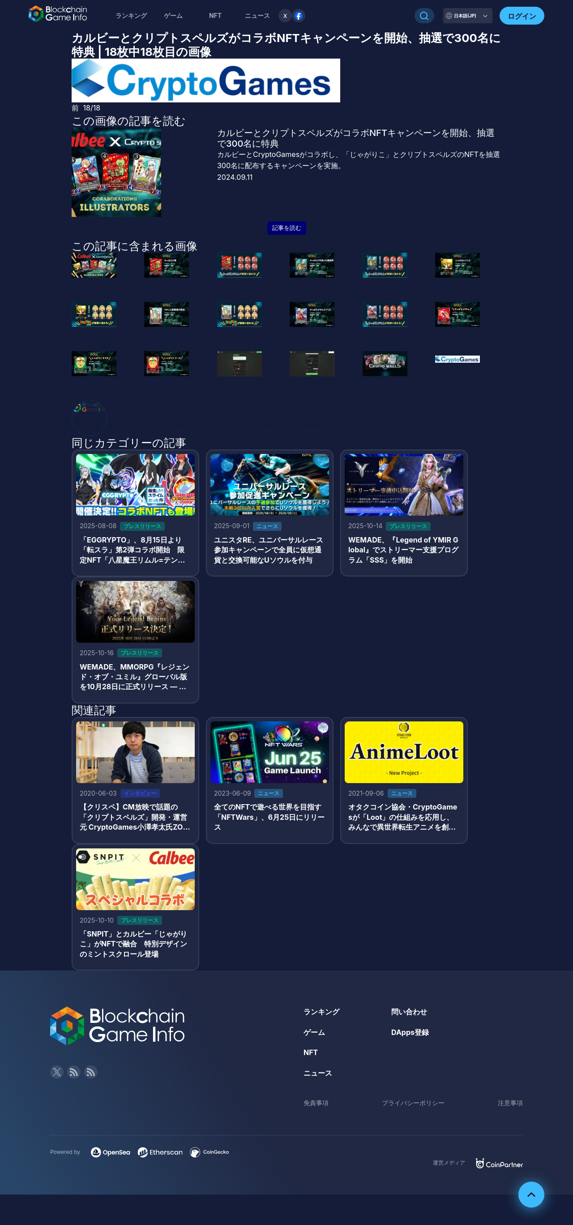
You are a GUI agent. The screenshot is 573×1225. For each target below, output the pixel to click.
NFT (215, 15)
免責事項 (316, 1102)
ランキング (131, 15)
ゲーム (173, 15)
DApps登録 (410, 1032)
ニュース (318, 1072)
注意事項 (510, 1102)
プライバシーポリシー (413, 1102)
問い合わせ (409, 1011)
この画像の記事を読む (129, 120)
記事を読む (286, 228)
